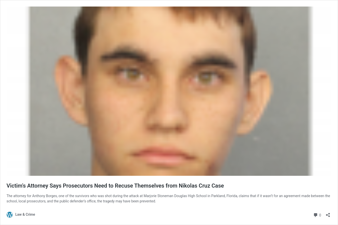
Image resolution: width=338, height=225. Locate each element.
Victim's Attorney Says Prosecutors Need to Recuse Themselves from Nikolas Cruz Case (115, 186)
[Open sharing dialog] (327, 213)
